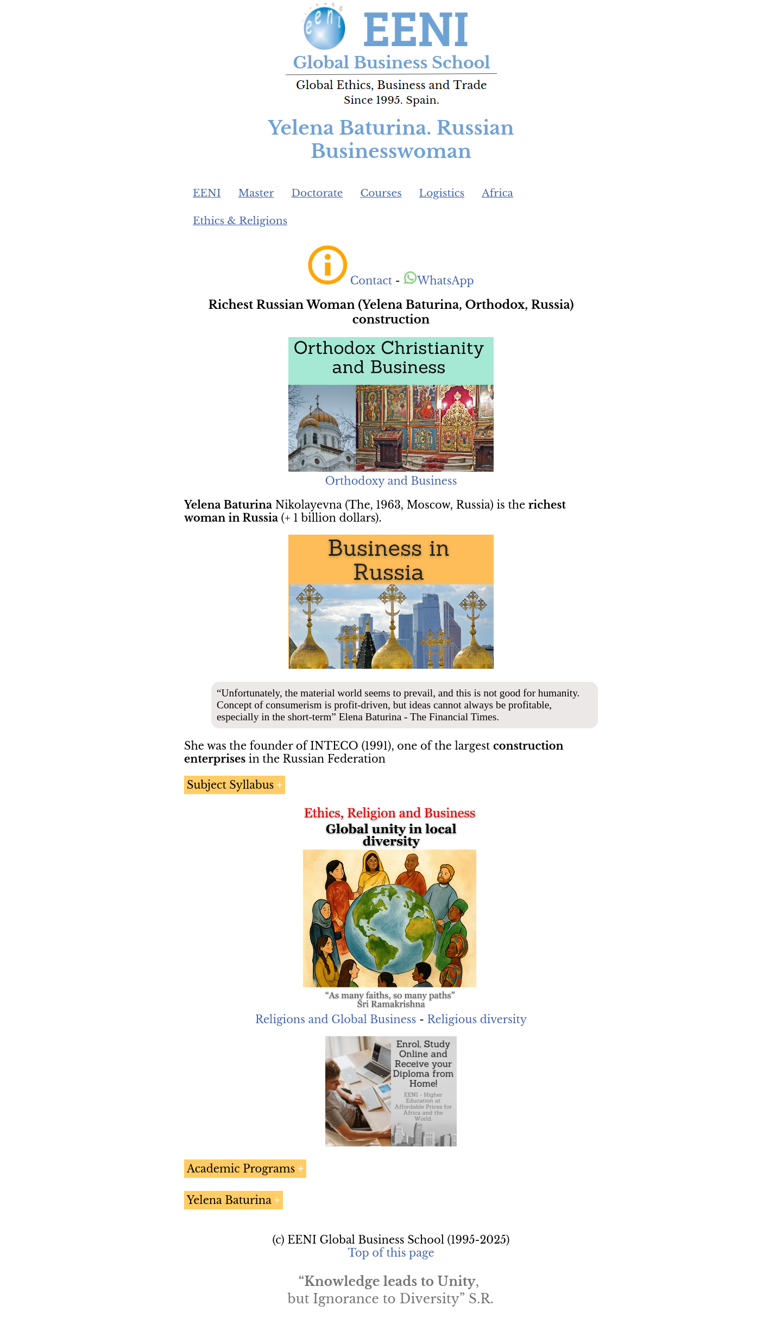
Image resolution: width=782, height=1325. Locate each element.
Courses (380, 193)
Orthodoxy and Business (391, 480)
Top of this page (391, 1252)
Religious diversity (477, 1019)
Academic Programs (241, 1168)
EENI (207, 193)
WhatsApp (438, 280)
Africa (497, 193)
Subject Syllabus (230, 784)
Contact (371, 280)
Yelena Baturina (229, 1200)
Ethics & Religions (240, 220)
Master (256, 193)
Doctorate (317, 193)
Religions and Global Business (336, 1019)
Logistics (442, 193)
